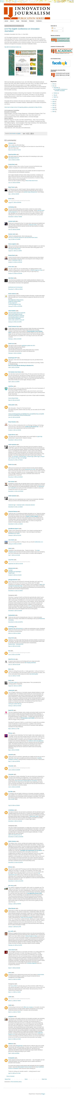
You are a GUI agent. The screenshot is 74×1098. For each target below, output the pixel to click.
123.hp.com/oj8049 (21, 414)
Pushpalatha (11, 1058)
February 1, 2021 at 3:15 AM (14, 339)
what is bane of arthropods (14, 318)
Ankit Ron (10, 386)
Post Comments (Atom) (16, 1081)
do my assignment (12, 302)
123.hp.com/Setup (12, 414)
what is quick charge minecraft (15, 314)
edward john (11, 690)
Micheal (10, 867)
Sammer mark (11, 234)
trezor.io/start (41, 974)
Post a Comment (10, 1076)
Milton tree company (28, 1007)
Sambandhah (11, 615)
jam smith (10, 931)
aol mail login (15, 456)
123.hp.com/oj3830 (30, 414)
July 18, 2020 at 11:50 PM (14, 239)
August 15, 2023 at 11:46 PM (15, 685)
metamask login (22, 456)
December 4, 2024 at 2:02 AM (15, 821)
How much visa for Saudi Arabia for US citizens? (26, 780)
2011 (53, 85)
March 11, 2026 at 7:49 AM (14, 1000)
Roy (9, 650)
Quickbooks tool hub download (15, 287)
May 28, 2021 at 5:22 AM (14, 400)
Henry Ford (11, 638)
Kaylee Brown (11, 434)
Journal (6, 21)
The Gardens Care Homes (14, 372)
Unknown (10, 143)
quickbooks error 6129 (30, 469)
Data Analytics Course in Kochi (25, 1067)
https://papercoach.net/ (13, 157)
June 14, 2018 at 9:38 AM (14, 182)
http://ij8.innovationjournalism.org (12, 47)
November (56, 87)
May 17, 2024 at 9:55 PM (14, 761)
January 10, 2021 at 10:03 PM (15, 306)
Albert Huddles (12, 310)
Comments (55, 31)
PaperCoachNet (12, 154)
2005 (53, 109)
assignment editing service (14, 301)
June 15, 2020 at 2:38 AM (14, 229)
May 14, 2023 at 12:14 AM (14, 646)
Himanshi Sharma (12, 511)
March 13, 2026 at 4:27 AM (14, 1039)
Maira (9, 669)
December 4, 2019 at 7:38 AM (15, 216)
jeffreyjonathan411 (12, 579)
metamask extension (30, 505)
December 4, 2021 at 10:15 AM (15, 477)
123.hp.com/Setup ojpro (24, 415)
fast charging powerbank (30, 662)
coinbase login (30, 456)
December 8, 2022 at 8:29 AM (15, 610)
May (55, 95)
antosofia (10, 754)
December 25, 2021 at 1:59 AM (15, 507)
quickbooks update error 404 (28, 345)
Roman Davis (11, 255)
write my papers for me (13, 146)
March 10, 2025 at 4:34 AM (14, 979)
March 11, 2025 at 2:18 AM (14, 992)
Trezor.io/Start (14, 985)
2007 (53, 105)
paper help (39, 436)
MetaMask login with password (15, 628)
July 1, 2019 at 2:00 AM (13, 194)
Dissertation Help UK (17, 260)
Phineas (10, 733)
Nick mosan (11, 481)
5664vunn (10, 1043)
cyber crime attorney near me (15, 834)
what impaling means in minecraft (16, 317)
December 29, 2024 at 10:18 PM (15, 881)
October (56, 93)
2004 (53, 111)
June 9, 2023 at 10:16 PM (14, 654)
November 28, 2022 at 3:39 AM (15, 590)
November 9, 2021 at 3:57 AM (15, 440)
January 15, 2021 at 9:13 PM (14, 321)
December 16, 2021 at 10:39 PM (15, 491)
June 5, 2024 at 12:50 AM (14, 787)
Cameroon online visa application (35, 740)
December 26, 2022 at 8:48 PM (15, 622)
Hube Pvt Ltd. (11, 659)
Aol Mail (10, 570)
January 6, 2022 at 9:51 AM (14, 535)
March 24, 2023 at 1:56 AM (14, 633)
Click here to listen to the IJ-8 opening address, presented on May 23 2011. (23, 107)
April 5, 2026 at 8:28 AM (13, 1053)
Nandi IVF (10, 710)
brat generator (19, 1045)
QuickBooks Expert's (13, 528)
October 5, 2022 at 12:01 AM (14, 575)
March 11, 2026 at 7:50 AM (14, 1012)
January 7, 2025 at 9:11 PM (14, 926)
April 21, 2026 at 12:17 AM (14, 1073)
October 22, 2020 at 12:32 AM (15, 273)
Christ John (11, 266)
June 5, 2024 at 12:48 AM (14, 769)
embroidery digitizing (31, 963)
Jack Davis (11, 278)
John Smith (11, 540)
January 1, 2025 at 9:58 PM (14, 903)
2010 (53, 99)
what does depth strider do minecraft (16, 312)
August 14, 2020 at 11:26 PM (15, 250)
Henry (9, 680)
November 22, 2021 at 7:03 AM (15, 460)
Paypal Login (11, 573)
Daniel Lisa (11, 343)
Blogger (43, 1093)
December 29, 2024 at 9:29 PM (15, 862)
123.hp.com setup (32, 224)
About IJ (12, 21)
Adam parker (11, 404)
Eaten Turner (11, 187)
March (55, 97)
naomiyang (11, 207)
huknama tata (11, 568)
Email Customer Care (13, 326)
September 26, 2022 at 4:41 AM (15, 563)
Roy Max (10, 791)
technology (11, 626)
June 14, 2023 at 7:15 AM (14, 675)
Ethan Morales (11, 908)
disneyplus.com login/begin (14, 571)
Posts (54, 28)
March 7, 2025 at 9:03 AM (14, 968)
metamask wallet (20, 505)
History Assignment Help (31, 936)
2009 (53, 101)
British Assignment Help (36, 270)
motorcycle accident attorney (15, 703)
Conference (39, 21)
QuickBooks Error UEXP (13, 533)
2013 (53, 83)
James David (11, 949)
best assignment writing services (15, 300)
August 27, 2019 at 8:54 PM (14, 202)
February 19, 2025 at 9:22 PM (15, 945)
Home (26, 1079)
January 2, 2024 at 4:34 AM (14, 705)
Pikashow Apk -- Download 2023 (15, 644)
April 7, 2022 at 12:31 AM (14, 555)
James (10, 548)
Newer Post (7, 1079)
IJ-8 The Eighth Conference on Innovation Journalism (60, 90)
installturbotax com (38, 542)
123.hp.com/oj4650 (39, 414)
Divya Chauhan (12, 421)
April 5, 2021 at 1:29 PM (13, 381)
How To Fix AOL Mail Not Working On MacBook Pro (20, 365)
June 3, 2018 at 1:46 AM (13, 159)
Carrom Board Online (13, 398)
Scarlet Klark (11, 164)
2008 (53, 103)
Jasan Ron (11, 559)
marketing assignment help (14, 304)
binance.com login (15, 458)
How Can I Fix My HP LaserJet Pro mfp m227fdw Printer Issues (22, 237)
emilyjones (11, 1016)
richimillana (11, 810)
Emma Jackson (12, 293)
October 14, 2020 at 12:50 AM (15, 262)
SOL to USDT (11, 799)
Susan (9, 198)
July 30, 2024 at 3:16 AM (14, 805)
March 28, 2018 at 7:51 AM (14, 150)
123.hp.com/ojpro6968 (14, 415)
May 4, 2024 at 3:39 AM (13, 750)
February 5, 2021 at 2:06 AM (14, 353)
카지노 (29, 605)
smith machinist (12, 444)
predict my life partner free (31, 426)
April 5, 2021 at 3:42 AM (13, 367)
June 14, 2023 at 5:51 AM (14, 664)
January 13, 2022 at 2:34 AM (14, 543)
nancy (9, 972)
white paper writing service (14, 248)
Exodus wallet (13, 682)
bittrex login (37, 456)
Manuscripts (24, 21)
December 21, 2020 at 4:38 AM (15, 289)
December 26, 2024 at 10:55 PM (15, 836)
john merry (11, 885)
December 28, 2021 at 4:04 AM (15, 524)
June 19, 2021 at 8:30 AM (14, 417)
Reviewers (31, 21)
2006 (53, 107)
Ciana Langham (12, 244)
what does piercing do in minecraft (16, 315)
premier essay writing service (30, 192)
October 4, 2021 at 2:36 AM (14, 430)
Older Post (44, 1079)
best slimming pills (33, 674)
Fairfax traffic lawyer (34, 816)
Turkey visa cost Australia (26, 917)
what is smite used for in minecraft (16, 320)
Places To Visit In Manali (32, 516)
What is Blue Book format (31, 180)
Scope (17, 21)
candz (9, 996)
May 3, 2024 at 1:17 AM (13, 728)
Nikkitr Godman (12, 841)
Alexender (10, 766)
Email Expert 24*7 (12, 357)
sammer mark (11, 221)
